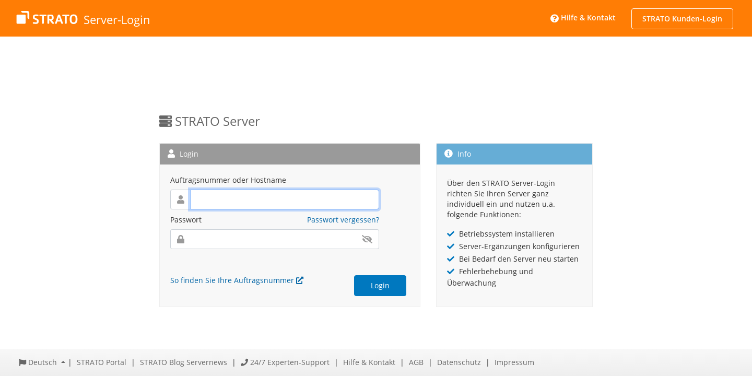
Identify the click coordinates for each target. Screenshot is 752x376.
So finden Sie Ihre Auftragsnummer (236, 280)
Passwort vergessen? (343, 220)
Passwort (186, 220)
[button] (42, 362)
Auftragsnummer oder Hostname (228, 180)
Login (380, 285)
